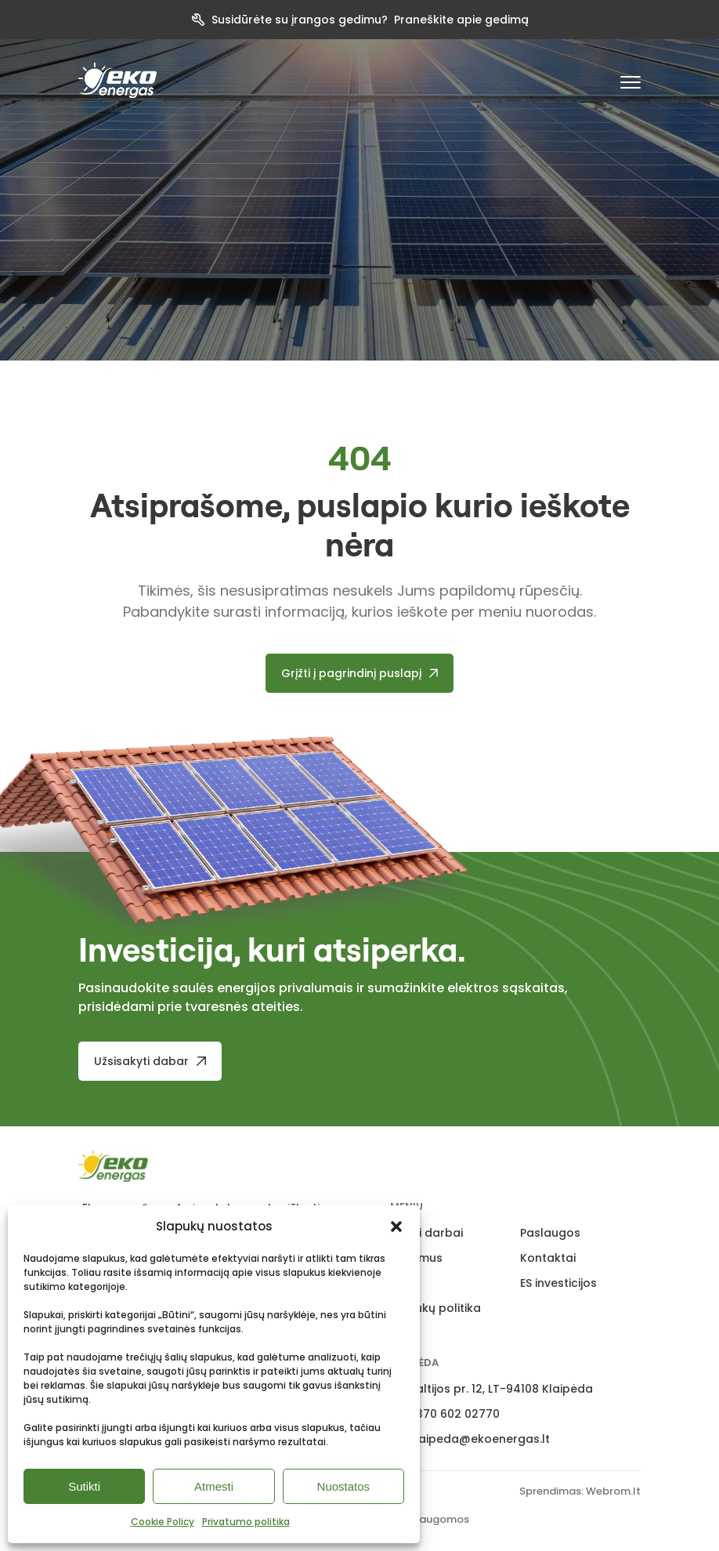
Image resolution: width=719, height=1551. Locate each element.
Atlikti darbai (426, 1233)
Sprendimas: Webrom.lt (580, 1491)
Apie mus (416, 1258)
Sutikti (84, 1486)
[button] (396, 1226)
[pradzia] (117, 80)
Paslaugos (550, 1233)
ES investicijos (558, 1283)
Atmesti (213, 1486)
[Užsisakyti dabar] (150, 1061)
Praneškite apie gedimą (461, 19)
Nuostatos (343, 1486)
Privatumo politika (246, 1521)
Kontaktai (548, 1258)
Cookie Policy (162, 1521)
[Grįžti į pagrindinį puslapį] (360, 673)
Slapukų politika (435, 1308)
